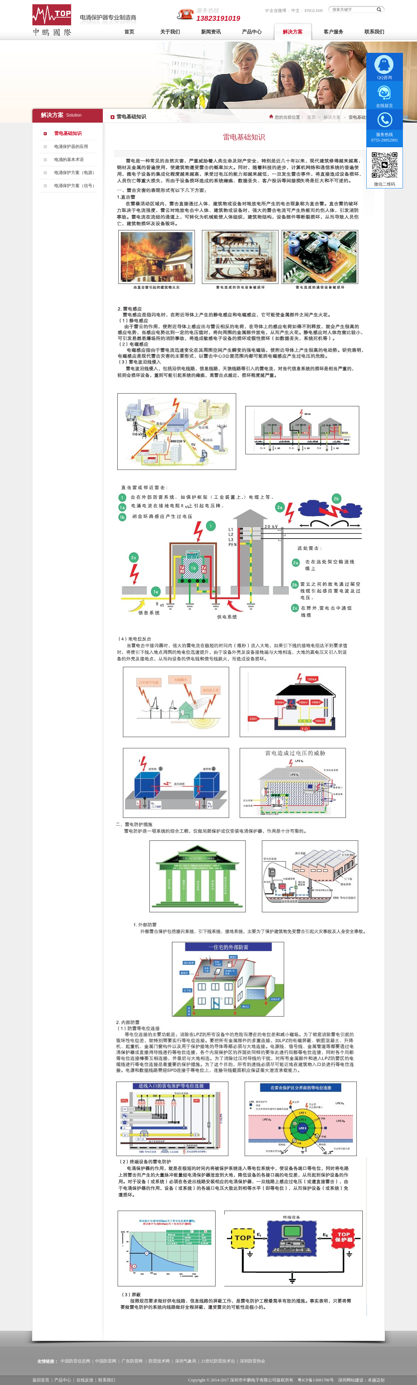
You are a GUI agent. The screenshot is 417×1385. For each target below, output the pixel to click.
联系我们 (374, 32)
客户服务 (333, 32)
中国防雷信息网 (75, 1361)
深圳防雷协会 (252, 1361)
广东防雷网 (132, 1361)
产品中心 (252, 32)
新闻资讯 (211, 32)
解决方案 (293, 32)
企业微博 (277, 10)
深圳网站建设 (350, 1380)
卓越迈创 (376, 1380)
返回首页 (40, 1380)
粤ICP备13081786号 (316, 1380)
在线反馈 (84, 1380)
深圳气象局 (185, 1361)
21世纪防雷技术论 (218, 1361)
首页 (129, 32)
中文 (295, 10)
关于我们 (170, 32)
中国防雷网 (105, 1361)
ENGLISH (314, 10)
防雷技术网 (159, 1361)
